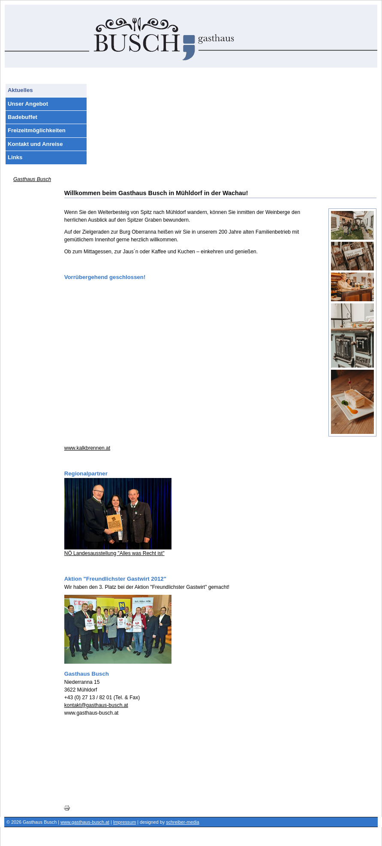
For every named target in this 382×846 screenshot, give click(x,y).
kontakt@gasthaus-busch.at (96, 705)
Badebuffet (22, 117)
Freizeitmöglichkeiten (37, 130)
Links (15, 157)
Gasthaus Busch (32, 179)
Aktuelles (20, 90)
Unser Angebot (28, 104)
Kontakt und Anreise (35, 144)
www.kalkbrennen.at (87, 448)
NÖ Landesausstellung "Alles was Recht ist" (114, 553)
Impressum (124, 822)
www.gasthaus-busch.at (84, 822)
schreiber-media (182, 822)
